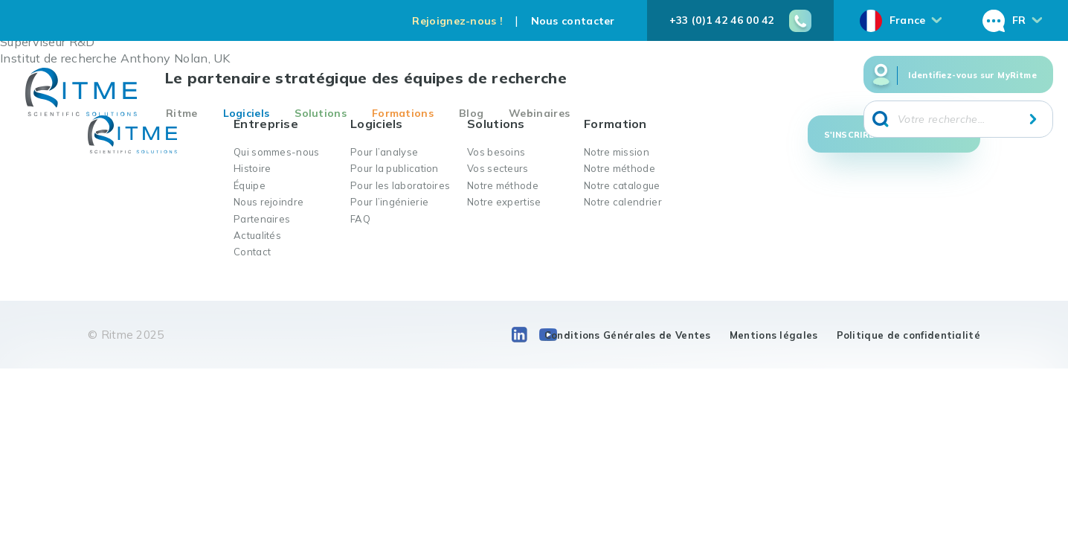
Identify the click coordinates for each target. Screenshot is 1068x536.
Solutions (321, 113)
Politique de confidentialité (908, 335)
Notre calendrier (623, 202)
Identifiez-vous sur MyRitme (972, 75)
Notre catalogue (622, 185)
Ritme (182, 113)
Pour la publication (394, 168)
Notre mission (616, 152)
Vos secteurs (498, 168)
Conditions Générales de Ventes (627, 335)
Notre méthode (502, 185)
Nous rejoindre (268, 202)
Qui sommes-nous (277, 152)
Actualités (257, 235)
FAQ (360, 219)
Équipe (250, 185)
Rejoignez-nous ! (457, 21)
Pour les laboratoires (400, 185)
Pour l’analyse (384, 152)
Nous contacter (573, 21)
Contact (252, 252)
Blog (471, 113)
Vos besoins (496, 152)
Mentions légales (774, 335)
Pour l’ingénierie (389, 202)
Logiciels (246, 113)
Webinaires (539, 113)
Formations (403, 113)
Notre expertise (504, 202)
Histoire (252, 168)
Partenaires (262, 219)
